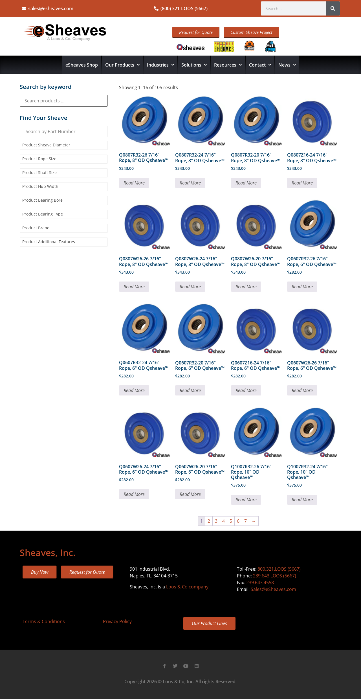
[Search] (333, 8)
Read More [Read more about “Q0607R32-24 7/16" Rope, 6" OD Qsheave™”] (134, 390)
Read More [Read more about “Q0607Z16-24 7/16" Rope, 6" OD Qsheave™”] (246, 390)
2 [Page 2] (209, 521)
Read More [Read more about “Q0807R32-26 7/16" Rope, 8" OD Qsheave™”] (134, 183)
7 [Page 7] (245, 521)
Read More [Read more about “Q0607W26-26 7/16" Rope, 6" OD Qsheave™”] (302, 390)
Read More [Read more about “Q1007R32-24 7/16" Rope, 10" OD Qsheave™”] (302, 499)
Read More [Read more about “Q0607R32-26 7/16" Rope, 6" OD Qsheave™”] (302, 286)
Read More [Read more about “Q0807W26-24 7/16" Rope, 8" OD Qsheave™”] (190, 286)
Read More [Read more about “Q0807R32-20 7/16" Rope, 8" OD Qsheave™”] (246, 183)
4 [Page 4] (223, 521)
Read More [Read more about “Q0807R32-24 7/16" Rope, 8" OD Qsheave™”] (190, 183)
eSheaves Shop (81, 65)
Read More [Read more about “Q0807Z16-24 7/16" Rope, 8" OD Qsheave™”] (302, 183)
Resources (228, 65)
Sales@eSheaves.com (273, 589)
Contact (260, 65)
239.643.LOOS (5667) (274, 576)
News (287, 65)
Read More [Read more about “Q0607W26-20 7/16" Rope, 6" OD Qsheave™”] (190, 494)
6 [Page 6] (238, 521)
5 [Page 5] (231, 521)
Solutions (194, 65)
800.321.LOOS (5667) (279, 569)
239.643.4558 (260, 582)
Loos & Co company (187, 587)
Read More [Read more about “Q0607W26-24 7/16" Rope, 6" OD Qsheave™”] (134, 494)
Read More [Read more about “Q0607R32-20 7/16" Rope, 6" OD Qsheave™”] (190, 390)
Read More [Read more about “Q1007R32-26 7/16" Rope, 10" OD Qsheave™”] (246, 499)
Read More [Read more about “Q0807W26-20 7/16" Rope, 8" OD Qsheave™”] (246, 286)
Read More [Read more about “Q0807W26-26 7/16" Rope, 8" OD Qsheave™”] (134, 286)
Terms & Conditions (44, 621)
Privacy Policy (117, 621)
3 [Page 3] (216, 521)
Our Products (122, 65)
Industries (160, 65)
